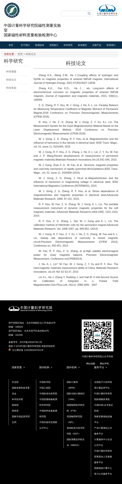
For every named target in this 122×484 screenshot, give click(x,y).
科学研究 (68, 45)
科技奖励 (11, 87)
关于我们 (25, 45)
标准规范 (82, 45)
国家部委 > (18, 367)
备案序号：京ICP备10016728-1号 (25, 342)
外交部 (15, 382)
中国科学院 (45, 382)
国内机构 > (45, 367)
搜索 (89, 13)
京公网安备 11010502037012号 (26, 350)
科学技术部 (17, 399)
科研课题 (11, 71)
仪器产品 (96, 45)
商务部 (15, 410)
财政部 (15, 405)
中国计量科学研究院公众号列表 (97, 356)
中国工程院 (45, 388)
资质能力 (53, 45)
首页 (11, 45)
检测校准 (39, 45)
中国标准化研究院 (48, 393)
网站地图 (90, 363)
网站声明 (104, 363)
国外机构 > (73, 367)
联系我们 (111, 45)
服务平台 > (100, 367)
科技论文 (11, 79)
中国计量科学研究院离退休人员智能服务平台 (103, 457)
